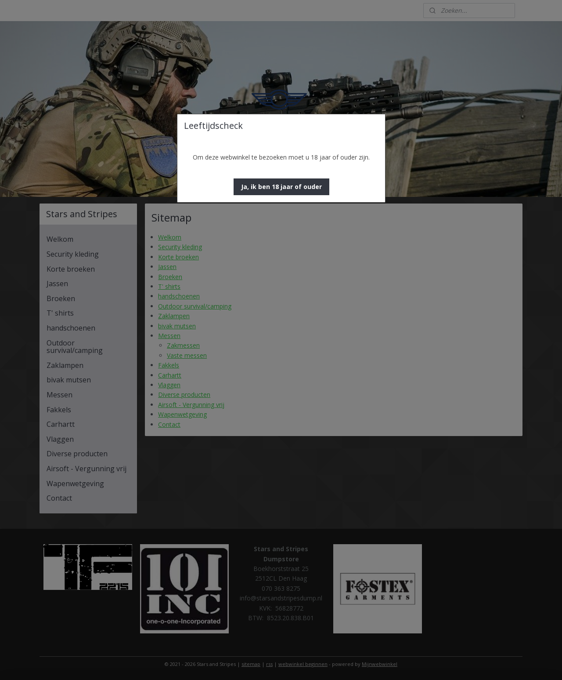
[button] (281, 186)
